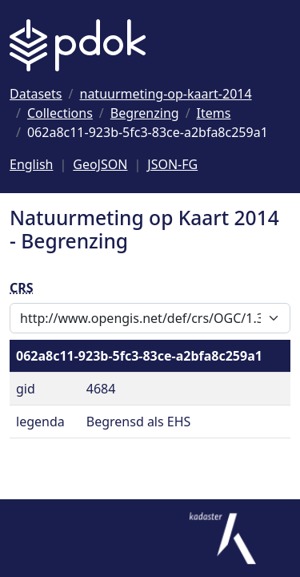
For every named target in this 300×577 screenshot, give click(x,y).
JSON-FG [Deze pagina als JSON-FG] (172, 164)
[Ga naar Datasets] (36, 94)
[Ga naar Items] (214, 113)
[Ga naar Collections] (60, 113)
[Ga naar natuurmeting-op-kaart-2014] (166, 94)
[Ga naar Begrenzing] (144, 113)
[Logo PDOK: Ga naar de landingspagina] (78, 45)
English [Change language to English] (31, 164)
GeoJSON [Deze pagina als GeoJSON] (100, 164)
